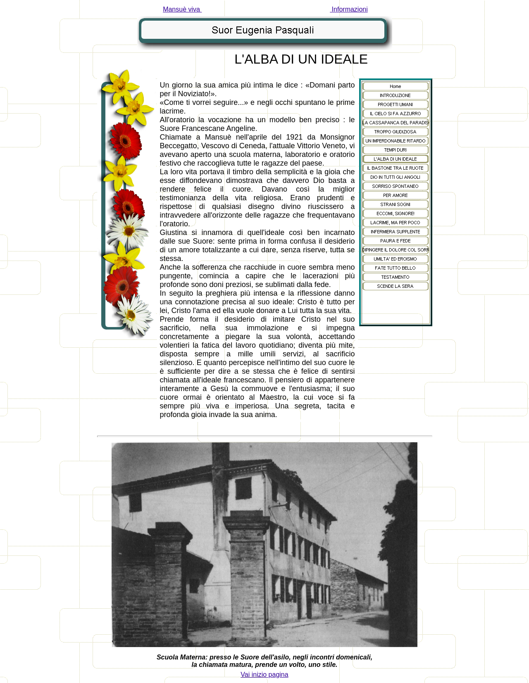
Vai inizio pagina (264, 674)
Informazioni (349, 9)
